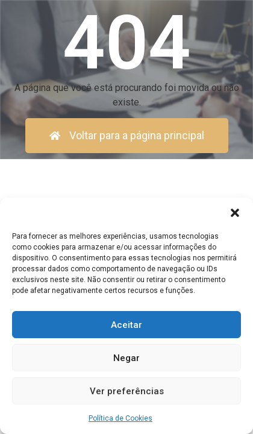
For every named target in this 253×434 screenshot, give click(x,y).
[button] (235, 213)
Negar (126, 358)
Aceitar (126, 324)
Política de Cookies (120, 418)
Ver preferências (127, 391)
